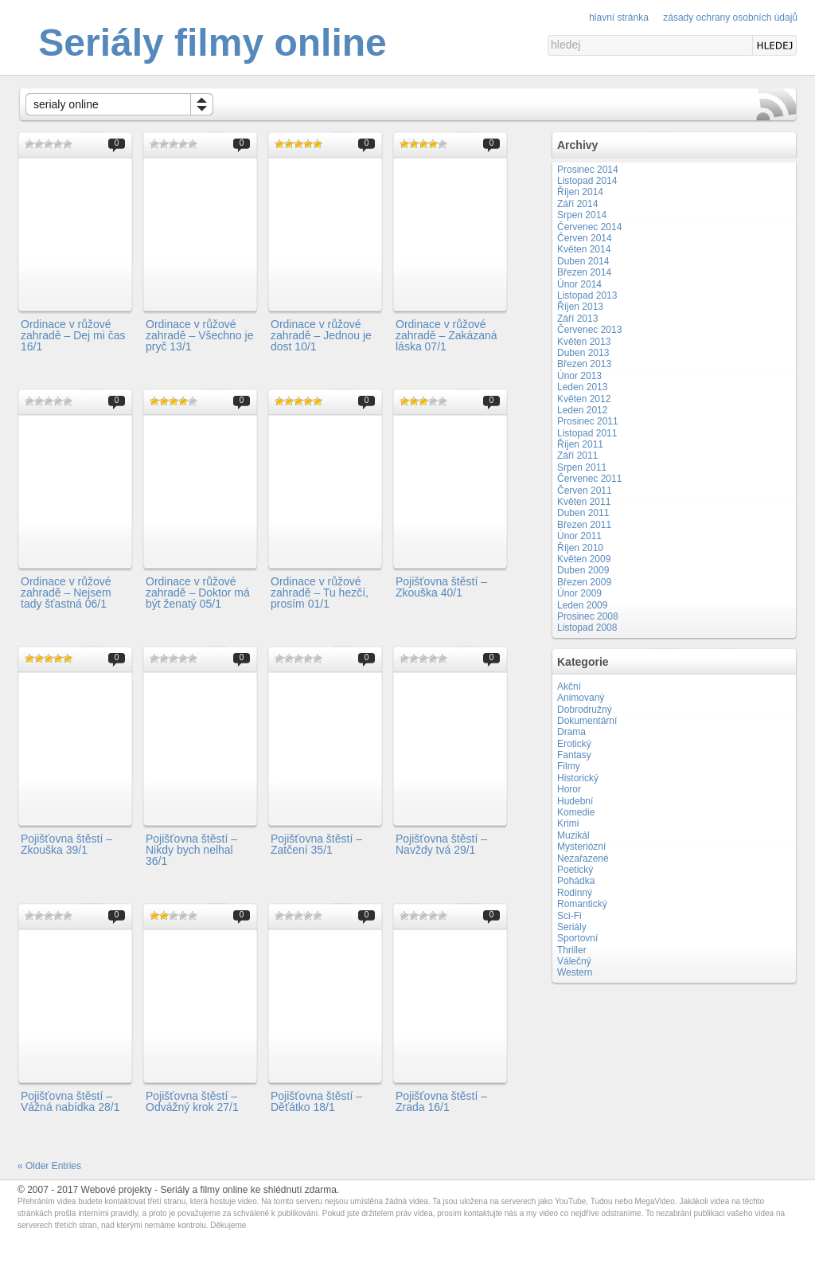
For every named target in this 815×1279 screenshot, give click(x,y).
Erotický (574, 743)
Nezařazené (583, 858)
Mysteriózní (581, 846)
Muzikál (573, 835)
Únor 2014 (579, 284)
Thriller (572, 950)
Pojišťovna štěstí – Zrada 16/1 (441, 1101)
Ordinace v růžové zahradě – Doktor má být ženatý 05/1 (198, 593)
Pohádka (576, 880)
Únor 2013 (579, 375)
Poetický (575, 869)
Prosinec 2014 (587, 169)
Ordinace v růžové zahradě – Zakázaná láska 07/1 (446, 336)
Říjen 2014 (580, 192)
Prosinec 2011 (587, 421)
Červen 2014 (584, 238)
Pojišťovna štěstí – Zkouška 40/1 (441, 587)
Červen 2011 (584, 490)
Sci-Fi (569, 915)
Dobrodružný (584, 709)
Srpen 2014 (581, 215)
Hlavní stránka (619, 17)
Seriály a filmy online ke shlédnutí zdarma (248, 1189)
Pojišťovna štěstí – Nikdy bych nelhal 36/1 (191, 850)
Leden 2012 (582, 410)
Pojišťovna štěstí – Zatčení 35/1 (316, 844)
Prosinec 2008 (587, 616)
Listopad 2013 (587, 295)
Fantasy (574, 755)
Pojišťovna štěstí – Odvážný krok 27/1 (192, 1101)
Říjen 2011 (580, 444)
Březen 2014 (584, 272)
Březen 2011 (584, 524)
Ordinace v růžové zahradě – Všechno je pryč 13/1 (199, 336)
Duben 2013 (583, 352)
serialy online (66, 104)
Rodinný (574, 892)
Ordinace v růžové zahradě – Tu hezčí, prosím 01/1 (320, 593)
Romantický (582, 903)
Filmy (568, 766)
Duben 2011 (583, 512)
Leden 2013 (582, 387)
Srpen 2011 (581, 467)
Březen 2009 (584, 582)
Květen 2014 (583, 249)
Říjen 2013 (580, 306)
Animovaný (580, 697)
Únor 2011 (579, 536)
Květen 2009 (583, 559)
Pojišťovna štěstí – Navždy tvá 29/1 (441, 844)
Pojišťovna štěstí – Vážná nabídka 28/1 (70, 1101)
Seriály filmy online (212, 43)
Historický (578, 778)
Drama (571, 731)
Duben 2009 (583, 570)
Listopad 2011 (587, 433)
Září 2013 (577, 318)
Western (574, 972)
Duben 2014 (583, 261)
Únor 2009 (579, 593)
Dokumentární (587, 720)
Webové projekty (116, 1189)
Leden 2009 (582, 605)
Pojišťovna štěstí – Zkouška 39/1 (66, 844)
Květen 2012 (583, 399)
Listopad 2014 (587, 180)
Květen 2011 (583, 501)
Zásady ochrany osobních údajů (730, 17)
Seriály (572, 927)
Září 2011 (577, 455)
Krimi (568, 823)
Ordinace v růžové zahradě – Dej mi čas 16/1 (73, 336)
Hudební (575, 801)
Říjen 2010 (580, 547)
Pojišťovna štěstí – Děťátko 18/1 (316, 1101)
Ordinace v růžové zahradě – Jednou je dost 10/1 (321, 336)
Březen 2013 (584, 364)
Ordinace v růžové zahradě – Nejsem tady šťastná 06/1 (66, 593)
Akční (569, 686)
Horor (569, 789)
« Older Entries (49, 1165)
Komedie (576, 812)
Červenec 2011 (589, 478)
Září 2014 (577, 203)
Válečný (574, 961)
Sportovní (577, 938)
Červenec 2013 (589, 329)
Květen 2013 (583, 341)
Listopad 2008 (587, 627)
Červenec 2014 (589, 227)
